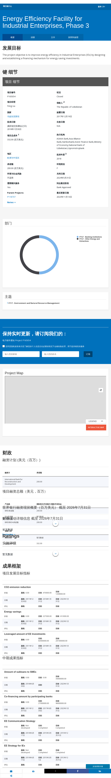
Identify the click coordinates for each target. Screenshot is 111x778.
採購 (33, 37)
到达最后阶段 (63, 183)
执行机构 (61, 134)
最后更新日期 (63, 192)
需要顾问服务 (13, 183)
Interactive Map (96, 427)
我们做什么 (7, 6)
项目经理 (11, 102)
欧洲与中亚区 (13, 157)
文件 (53, 37)
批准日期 (11, 122)
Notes (10, 202)
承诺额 (10, 164)
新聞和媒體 (73, 37)
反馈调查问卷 (98, 766)
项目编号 (11, 92)
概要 (13, 37)
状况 (59, 92)
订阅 (88, 354)
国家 (9, 112)
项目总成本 (13, 135)
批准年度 (61, 154)
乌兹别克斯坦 (13, 116)
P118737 (11, 196)
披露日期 (61, 112)
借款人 (60, 102)
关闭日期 (61, 173)
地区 (9, 153)
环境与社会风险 (14, 173)
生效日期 (61, 122)
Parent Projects (15, 192)
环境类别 (61, 164)
